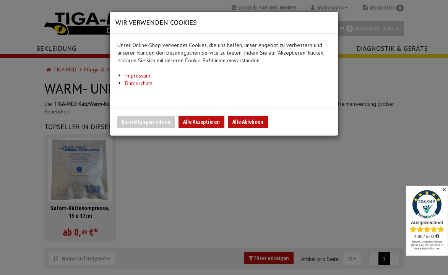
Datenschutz (139, 83)
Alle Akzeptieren (201, 121)
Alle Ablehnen (247, 121)
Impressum (137, 75)
